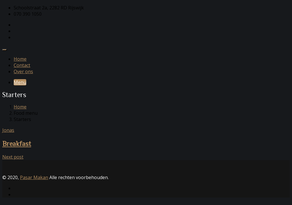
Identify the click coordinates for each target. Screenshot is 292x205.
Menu (20, 82)
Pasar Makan (34, 177)
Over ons (23, 71)
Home (20, 59)
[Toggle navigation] (4, 50)
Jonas (8, 130)
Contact (22, 65)
